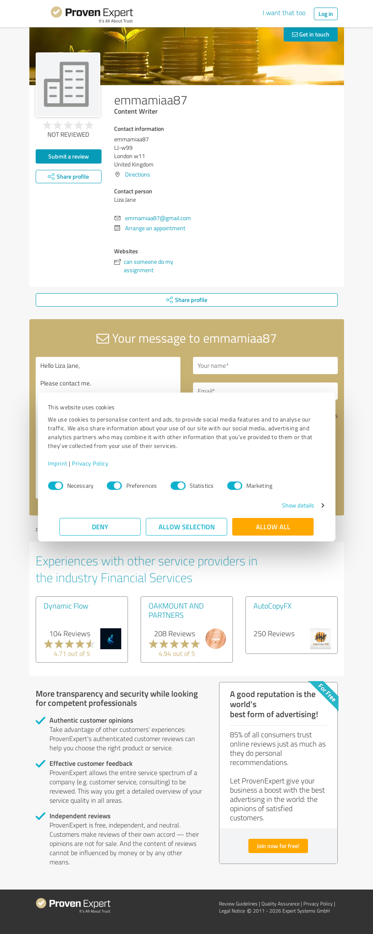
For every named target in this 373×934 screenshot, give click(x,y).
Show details (286, 505)
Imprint (69, 463)
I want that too (284, 12)
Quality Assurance (280, 903)
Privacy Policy (101, 463)
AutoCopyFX (272, 606)
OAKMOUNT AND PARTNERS (176, 610)
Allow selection (187, 526)
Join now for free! (278, 846)
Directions (137, 174)
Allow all (273, 526)
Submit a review (68, 156)
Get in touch (310, 34)
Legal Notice (232, 910)
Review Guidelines (238, 903)
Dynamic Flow (66, 606)
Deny (100, 526)
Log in (325, 14)
